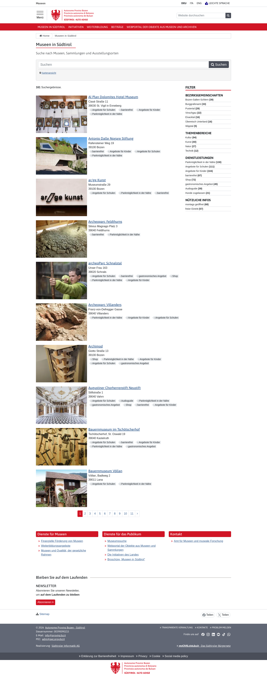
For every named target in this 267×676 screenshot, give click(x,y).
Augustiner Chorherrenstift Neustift (114, 388)
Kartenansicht (49, 73)
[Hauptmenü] (40, 15)
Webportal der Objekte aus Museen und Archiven (162, 26)
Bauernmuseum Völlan (105, 471)
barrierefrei (127, 109)
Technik (191, 150)
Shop (175, 276)
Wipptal (191, 126)
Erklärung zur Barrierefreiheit (97, 656)
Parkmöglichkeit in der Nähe (107, 114)
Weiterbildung (97, 26)
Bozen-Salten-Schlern (199, 99)
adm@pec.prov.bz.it (53, 639)
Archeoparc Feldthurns (105, 221)
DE (183, 3)
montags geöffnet (197, 204)
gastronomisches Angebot (152, 276)
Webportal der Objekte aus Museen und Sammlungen (131, 547)
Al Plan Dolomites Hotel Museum (113, 97)
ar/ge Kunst (97, 180)
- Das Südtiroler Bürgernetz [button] (204, 645)
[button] (203, 634)
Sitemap (44, 614)
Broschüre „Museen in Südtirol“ (126, 559)
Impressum (126, 656)
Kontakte (201, 627)
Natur (190, 146)
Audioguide (127, 400)
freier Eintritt (194, 208)
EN (199, 3)
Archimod (95, 346)
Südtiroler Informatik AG (66, 645)
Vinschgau (193, 112)
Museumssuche (117, 541)
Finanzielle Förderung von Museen (62, 541)
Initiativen (76, 26)
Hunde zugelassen (197, 193)
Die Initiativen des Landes (123, 554)
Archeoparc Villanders (104, 305)
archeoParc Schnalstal (105, 263)
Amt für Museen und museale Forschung (198, 541)
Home (45, 35)
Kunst (191, 142)
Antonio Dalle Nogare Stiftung (111, 138)
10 (125, 513)
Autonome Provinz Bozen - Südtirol (65, 627)
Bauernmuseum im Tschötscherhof (114, 429)
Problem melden (220, 627)
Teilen (207, 615)
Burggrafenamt (195, 104)
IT (191, 3)
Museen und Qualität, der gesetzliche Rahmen (63, 552)
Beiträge (117, 26)
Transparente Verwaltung (176, 627)
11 (132, 513)
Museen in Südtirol (51, 26)
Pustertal (192, 108)
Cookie (155, 656)
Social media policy (175, 656)
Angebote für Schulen (103, 109)
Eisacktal (192, 117)
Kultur (191, 137)
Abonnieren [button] (45, 602)
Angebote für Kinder (149, 109)
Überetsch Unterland (198, 121)
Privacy (141, 656)
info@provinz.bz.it (55, 635)
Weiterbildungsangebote (55, 545)
